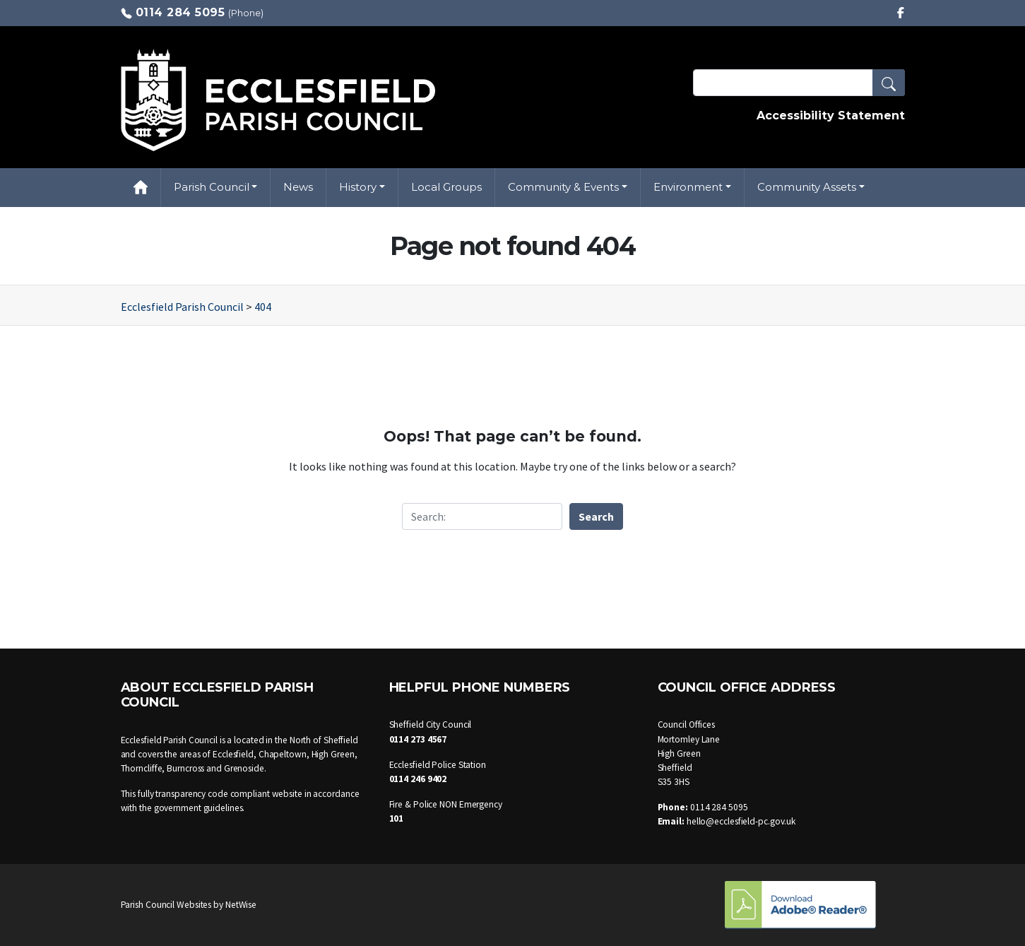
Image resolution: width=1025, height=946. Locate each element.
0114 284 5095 (180, 12)
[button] (888, 82)
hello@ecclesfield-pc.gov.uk (741, 821)
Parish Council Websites (166, 905)
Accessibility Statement (831, 115)
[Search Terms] (799, 82)
